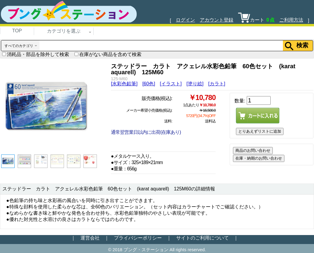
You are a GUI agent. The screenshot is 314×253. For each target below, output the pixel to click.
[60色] (148, 83)
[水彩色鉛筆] (124, 83)
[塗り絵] (194, 83)
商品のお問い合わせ (252, 150)
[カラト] (216, 83)
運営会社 (90, 237)
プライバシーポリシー (138, 237)
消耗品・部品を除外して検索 (35, 54)
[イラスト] (171, 83)
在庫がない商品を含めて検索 (107, 54)
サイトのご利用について (202, 237)
